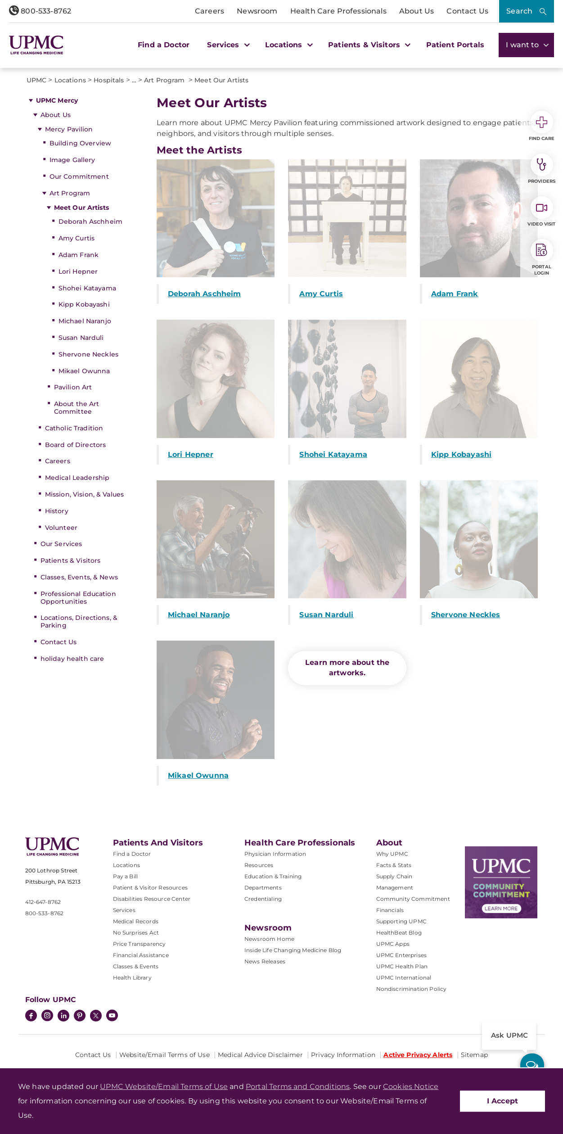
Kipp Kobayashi (84, 304)
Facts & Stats (394, 865)
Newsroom (257, 11)
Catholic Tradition (74, 428)
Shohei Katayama (87, 288)
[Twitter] (96, 1015)
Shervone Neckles (88, 354)
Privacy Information (343, 1055)
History (56, 511)
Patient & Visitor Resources (150, 887)
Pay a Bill (125, 876)
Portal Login (542, 257)
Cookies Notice (410, 1086)
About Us (416, 11)
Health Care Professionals (338, 11)
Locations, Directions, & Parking (79, 621)
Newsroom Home (269, 938)
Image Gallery (72, 160)
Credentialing (263, 898)
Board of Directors (75, 445)
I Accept (502, 1101)
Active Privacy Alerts (417, 1055)
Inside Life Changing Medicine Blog (292, 950)
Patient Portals (455, 45)
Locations (126, 865)
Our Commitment (79, 176)
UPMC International (404, 977)
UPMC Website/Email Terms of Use (164, 1086)
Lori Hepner (78, 271)
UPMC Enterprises (401, 955)
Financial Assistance (141, 955)
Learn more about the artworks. (347, 667)
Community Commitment (413, 898)
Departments (263, 887)
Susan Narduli (81, 338)
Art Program (71, 193)
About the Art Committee (76, 408)
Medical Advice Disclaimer (260, 1055)
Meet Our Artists (81, 207)
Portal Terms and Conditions (298, 1086)
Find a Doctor (163, 45)
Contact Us (467, 11)
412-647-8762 (43, 902)
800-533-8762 (40, 11)
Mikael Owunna (84, 371)
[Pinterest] (80, 1016)
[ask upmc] (532, 1065)
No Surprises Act (136, 932)
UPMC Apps (393, 943)
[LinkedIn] (63, 1016)
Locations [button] (288, 45)
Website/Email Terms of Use (164, 1055)
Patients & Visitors (71, 560)
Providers (541, 169)
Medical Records (135, 921)
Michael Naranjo (85, 321)
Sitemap (474, 1055)
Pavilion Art (73, 387)
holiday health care (72, 659)
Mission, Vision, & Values (84, 494)
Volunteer (61, 528)
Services (124, 910)
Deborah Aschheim (90, 221)
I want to (526, 45)
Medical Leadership (77, 478)
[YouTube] (112, 1016)
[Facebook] (31, 1016)
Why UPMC (392, 853)
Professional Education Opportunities (78, 597)
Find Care (542, 126)
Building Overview (80, 143)
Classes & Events (136, 966)
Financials (390, 910)
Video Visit (541, 211)
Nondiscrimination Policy (411, 988)
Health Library (132, 977)
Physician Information (275, 853)
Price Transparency (139, 943)
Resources (258, 865)
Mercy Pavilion (69, 129)
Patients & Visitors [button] (368, 45)
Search (519, 11)
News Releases (264, 961)
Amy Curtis (77, 238)
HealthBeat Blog (399, 932)
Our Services (61, 544)
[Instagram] (47, 1016)
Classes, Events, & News (79, 577)
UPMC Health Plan (402, 966)
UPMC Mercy (57, 100)
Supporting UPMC (401, 921)
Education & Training (273, 876)
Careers (209, 11)
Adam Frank (79, 255)
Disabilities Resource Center (151, 898)
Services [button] (227, 45)
